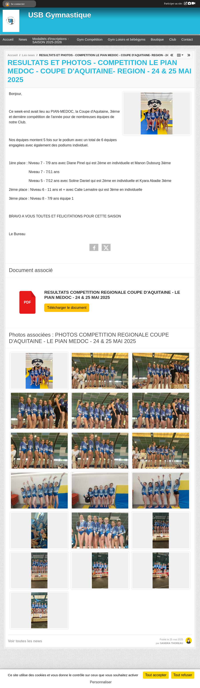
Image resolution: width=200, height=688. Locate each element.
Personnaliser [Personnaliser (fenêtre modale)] (101, 682)
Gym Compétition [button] (90, 39)
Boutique (157, 39)
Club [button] (172, 39)
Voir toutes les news (25, 641)
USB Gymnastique (59, 15)
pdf (27, 302)
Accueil (8, 39)
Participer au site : (179, 3)
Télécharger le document (66, 308)
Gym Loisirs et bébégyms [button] (126, 39)
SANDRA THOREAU (171, 643)
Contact (187, 39)
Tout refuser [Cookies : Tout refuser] (182, 675)
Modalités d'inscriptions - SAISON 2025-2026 (50, 40)
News (23, 39)
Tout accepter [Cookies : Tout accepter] (155, 675)
